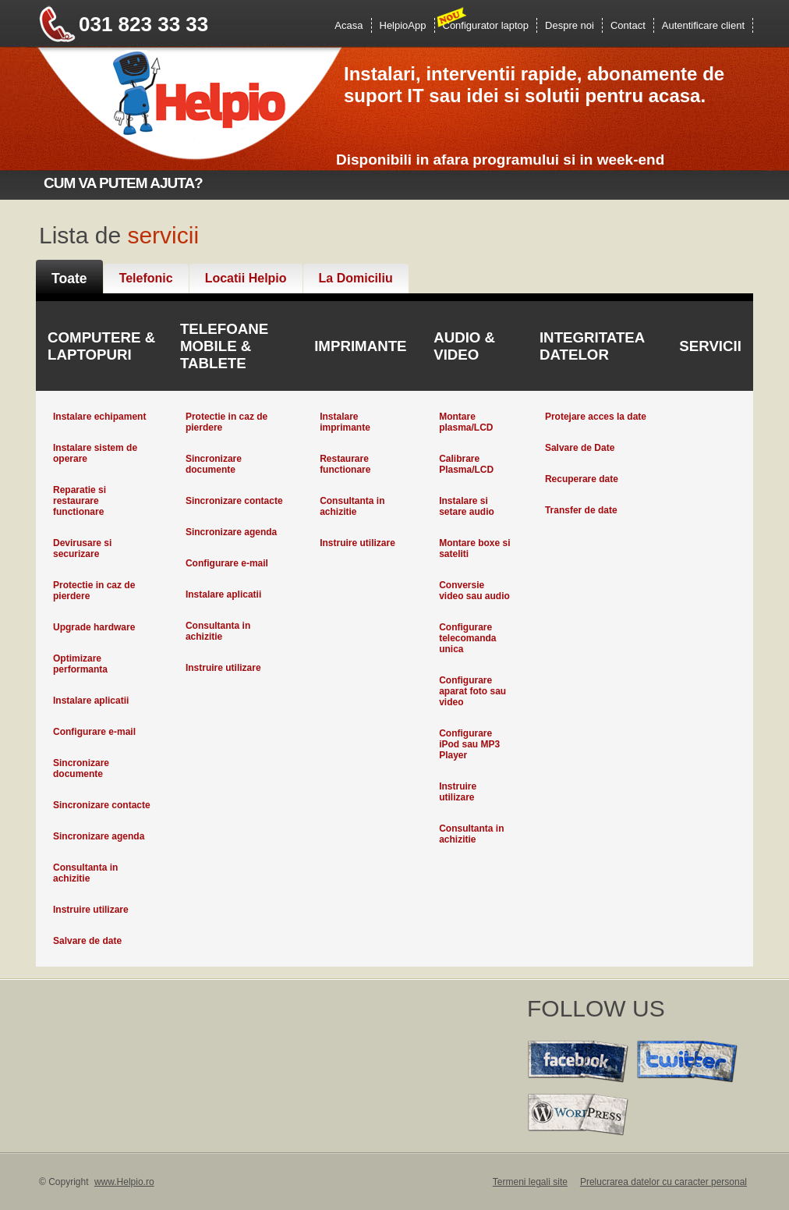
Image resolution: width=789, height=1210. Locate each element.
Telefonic (146, 278)
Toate (69, 278)
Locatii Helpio (246, 278)
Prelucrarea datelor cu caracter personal (663, 1181)
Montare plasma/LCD (466, 422)
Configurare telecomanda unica (467, 638)
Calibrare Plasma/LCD (466, 464)
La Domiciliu (356, 278)
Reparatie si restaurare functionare (79, 500)
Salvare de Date (579, 447)
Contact (628, 25)
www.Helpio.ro (124, 1181)
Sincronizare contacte (101, 805)
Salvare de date (87, 940)
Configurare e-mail (94, 731)
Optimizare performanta (80, 664)
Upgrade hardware (94, 627)
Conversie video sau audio (474, 590)
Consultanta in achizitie (85, 873)
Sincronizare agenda (98, 836)
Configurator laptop (486, 25)
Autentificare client (703, 25)
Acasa (348, 25)
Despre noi (569, 25)
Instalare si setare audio (466, 506)
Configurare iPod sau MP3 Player (469, 744)
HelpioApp (403, 25)
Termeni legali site (530, 1181)
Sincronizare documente (81, 768)
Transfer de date (581, 510)
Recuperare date (581, 479)
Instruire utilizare (91, 909)
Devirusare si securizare (82, 548)
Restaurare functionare (345, 464)
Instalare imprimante (345, 422)
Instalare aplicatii (91, 700)
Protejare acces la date (595, 416)
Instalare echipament (99, 416)
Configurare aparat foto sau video (472, 691)
